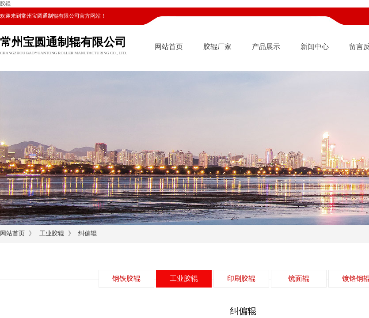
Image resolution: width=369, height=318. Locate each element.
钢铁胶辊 (126, 278)
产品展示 (266, 46)
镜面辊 (298, 278)
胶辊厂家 (217, 46)
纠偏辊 (87, 233)
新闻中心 (315, 46)
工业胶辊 (51, 233)
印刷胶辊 (241, 278)
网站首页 (169, 46)
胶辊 (5, 3)
